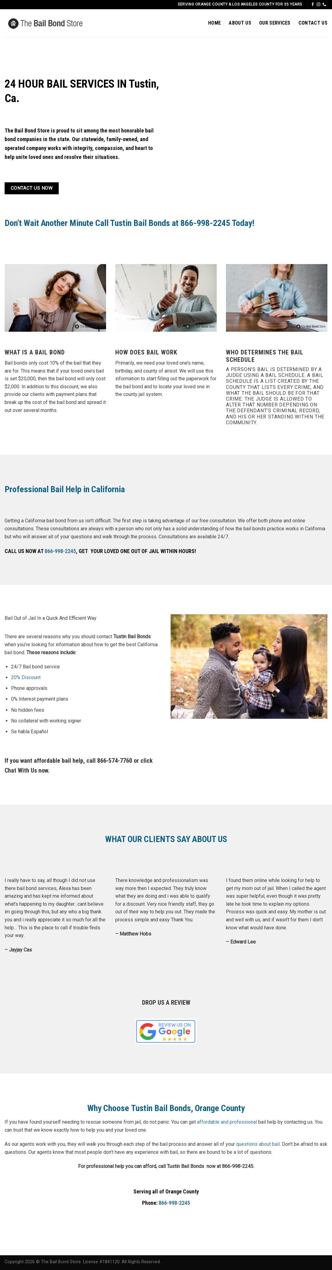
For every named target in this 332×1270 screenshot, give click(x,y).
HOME (214, 23)
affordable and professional (227, 1122)
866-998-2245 (60, 551)
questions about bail (258, 1144)
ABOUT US (240, 23)
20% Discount (26, 677)
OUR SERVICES (274, 23)
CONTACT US (312, 23)
